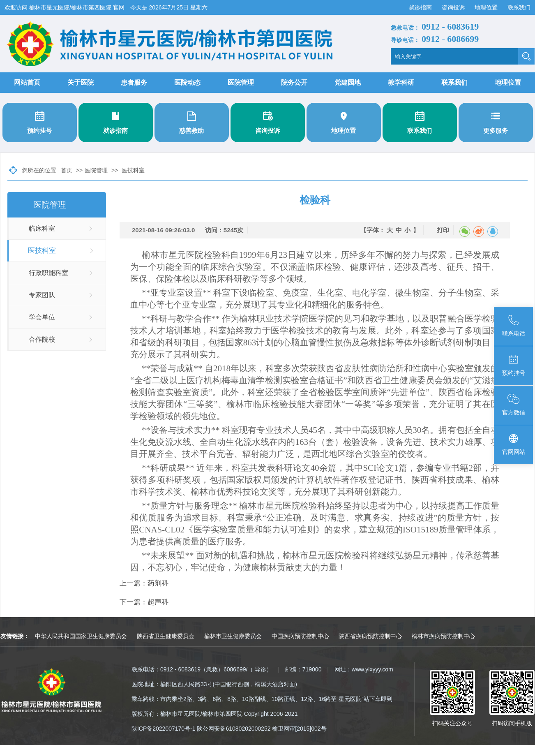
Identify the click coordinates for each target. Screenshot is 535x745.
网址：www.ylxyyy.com (363, 669)
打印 (443, 230)
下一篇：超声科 (144, 602)
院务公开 (294, 82)
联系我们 (518, 7)
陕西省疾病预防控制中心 (370, 636)
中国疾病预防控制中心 (300, 636)
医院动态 (187, 82)
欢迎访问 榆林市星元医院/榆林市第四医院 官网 (65, 7)
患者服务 (134, 82)
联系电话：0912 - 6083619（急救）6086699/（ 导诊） (201, 669)
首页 (66, 170)
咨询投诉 (454, 7)
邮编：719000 (303, 669)
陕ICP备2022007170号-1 (163, 728)
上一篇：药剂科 (144, 583)
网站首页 (27, 82)
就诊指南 (421, 7)
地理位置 (487, 7)
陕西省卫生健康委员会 (165, 636)
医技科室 (133, 170)
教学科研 (401, 82)
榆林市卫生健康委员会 (233, 636)
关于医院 (80, 82)
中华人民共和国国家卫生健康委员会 (81, 636)
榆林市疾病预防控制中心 (443, 636)
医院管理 (241, 82)
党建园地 (347, 82)
